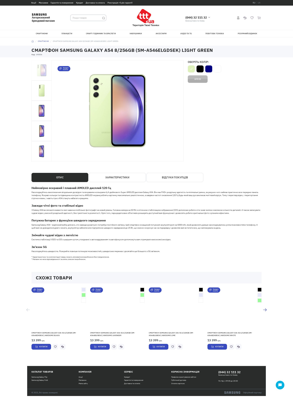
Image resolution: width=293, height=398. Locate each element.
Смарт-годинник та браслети (101, 33)
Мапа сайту (83, 385)
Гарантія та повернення (62, 2)
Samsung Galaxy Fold (39, 382)
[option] (58, 322)
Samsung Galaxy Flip (39, 378)
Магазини (43, 2)
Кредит (79, 2)
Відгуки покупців (175, 177)
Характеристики (117, 177)
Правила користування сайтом (183, 378)
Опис (60, 177)
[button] (58, 309)
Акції (33, 2)
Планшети (67, 33)
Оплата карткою (178, 385)
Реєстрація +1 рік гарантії (120, 2)
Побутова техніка (214, 33)
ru (254, 2)
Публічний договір (178, 382)
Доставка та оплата (95, 2)
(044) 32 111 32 (196, 17)
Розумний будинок (247, 33)
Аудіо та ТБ (186, 33)
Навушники (136, 33)
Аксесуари (161, 33)
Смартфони (42, 33)
